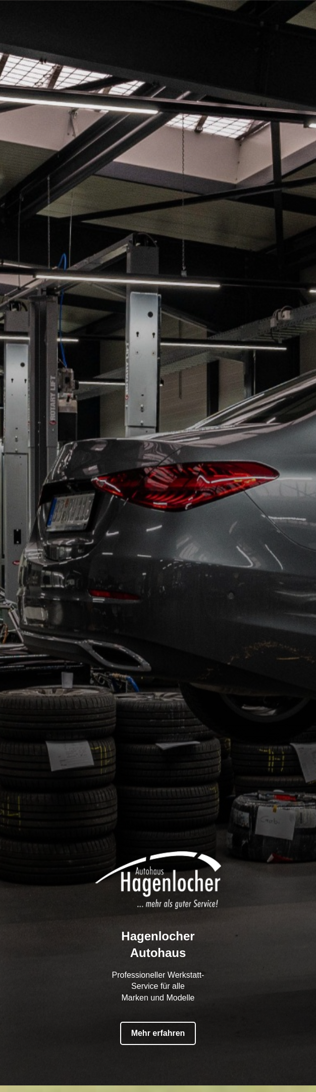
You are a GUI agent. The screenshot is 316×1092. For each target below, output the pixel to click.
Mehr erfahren (158, 1027)
